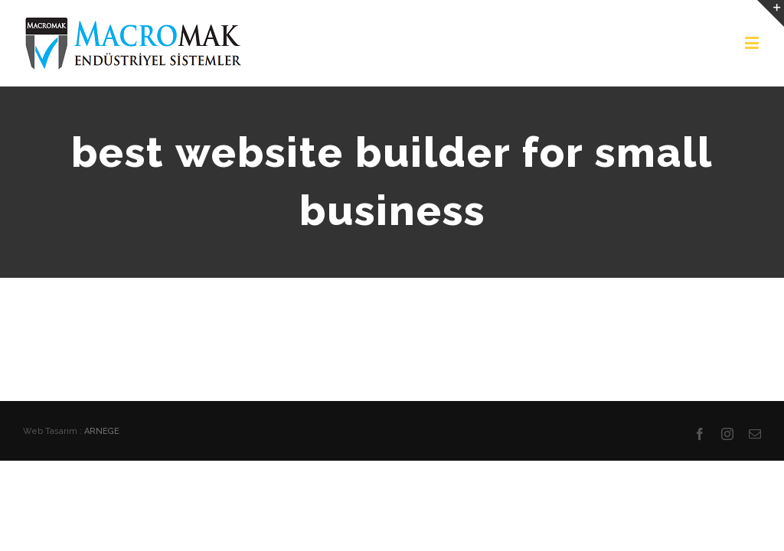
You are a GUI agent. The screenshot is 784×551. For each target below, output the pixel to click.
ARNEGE (101, 431)
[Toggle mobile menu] (753, 42)
